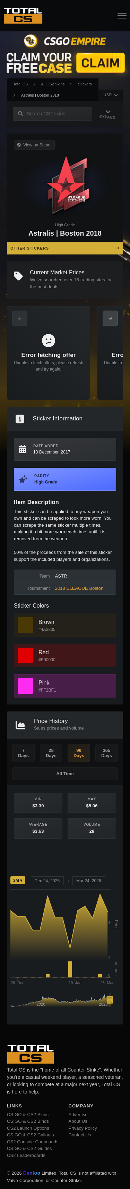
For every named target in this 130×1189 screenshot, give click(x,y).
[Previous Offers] (19, 318)
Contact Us (80, 1134)
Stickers (85, 84)
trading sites (92, 279)
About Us (78, 1121)
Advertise (78, 1114)
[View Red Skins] (25, 655)
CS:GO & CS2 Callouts (30, 1134)
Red (43, 652)
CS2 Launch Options (28, 1128)
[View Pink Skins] (25, 686)
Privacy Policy (83, 1128)
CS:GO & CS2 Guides (29, 1148)
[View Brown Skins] (25, 625)
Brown (46, 622)
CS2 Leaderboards (26, 1155)
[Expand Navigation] (106, 114)
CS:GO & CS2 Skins (28, 1114)
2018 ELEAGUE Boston (79, 588)
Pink (44, 683)
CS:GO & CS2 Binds (28, 1121)
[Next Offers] (110, 318)
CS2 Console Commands (33, 1141)
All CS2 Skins (52, 84)
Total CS (20, 84)
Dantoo (32, 1173)
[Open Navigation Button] (122, 15)
